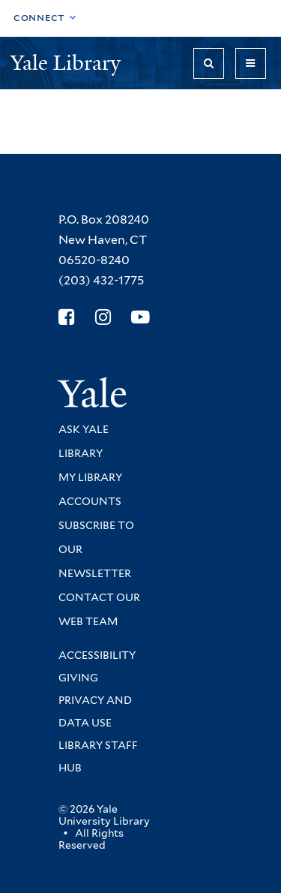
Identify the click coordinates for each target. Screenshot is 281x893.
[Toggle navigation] (250, 63)
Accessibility (97, 655)
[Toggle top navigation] (45, 18)
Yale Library (68, 63)
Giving (78, 678)
